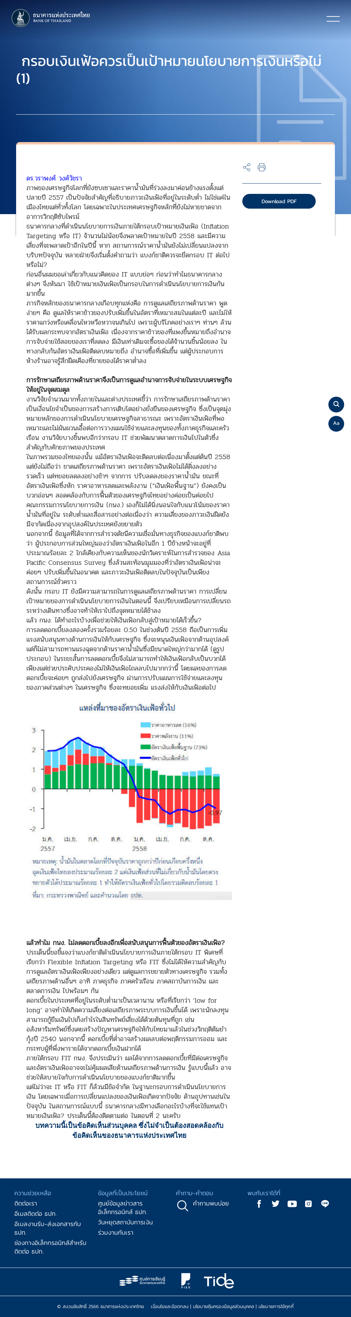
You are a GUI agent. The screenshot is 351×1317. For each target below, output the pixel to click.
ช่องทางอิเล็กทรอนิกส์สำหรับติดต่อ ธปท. (50, 1247)
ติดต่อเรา (25, 1203)
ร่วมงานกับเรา (115, 1232)
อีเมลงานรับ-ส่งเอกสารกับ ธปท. (47, 1228)
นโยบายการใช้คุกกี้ (276, 1306)
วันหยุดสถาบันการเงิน (125, 1222)
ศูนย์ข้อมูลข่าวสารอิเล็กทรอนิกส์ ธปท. (122, 1207)
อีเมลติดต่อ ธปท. (35, 1213)
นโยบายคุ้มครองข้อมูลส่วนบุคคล (223, 1306)
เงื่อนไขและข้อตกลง (170, 1306)
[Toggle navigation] (333, 18)
